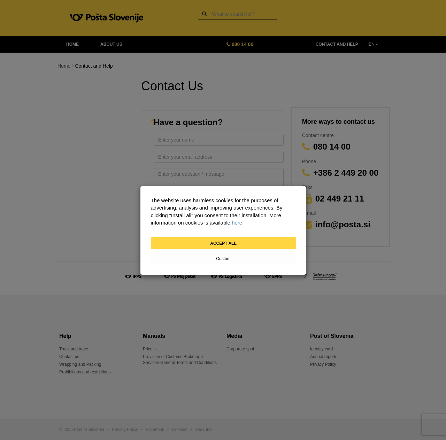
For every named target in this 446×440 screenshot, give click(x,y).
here (237, 223)
